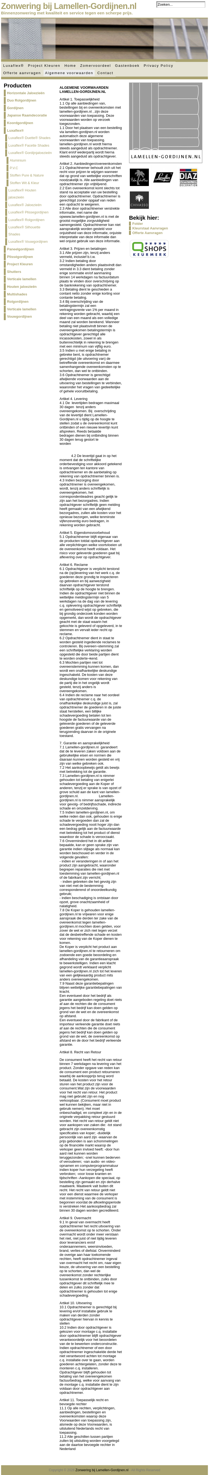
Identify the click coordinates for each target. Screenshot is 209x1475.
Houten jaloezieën (22, 287)
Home (70, 66)
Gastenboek (127, 66)
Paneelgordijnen (20, 249)
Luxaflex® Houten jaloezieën (22, 193)
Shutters (14, 272)
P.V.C (14, 168)
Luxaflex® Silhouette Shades (24, 230)
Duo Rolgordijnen (21, 100)
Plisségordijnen (20, 257)
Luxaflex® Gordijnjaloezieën (30, 153)
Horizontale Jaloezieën (26, 93)
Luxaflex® (13, 66)
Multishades (17, 294)
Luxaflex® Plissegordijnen (28, 212)
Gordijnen (15, 108)
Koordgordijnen (20, 123)
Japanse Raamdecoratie (27, 115)
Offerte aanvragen (22, 73)
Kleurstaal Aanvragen (150, 228)
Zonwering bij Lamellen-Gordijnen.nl (68, 6)
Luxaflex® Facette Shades (28, 145)
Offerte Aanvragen (147, 233)
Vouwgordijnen (19, 316)
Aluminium (18, 160)
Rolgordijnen (18, 302)
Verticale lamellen (21, 279)
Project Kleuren (44, 66)
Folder (137, 224)
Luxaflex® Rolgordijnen (26, 220)
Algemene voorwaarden (69, 73)
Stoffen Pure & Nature (27, 175)
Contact (105, 73)
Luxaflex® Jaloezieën (25, 205)
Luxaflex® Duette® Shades (29, 138)
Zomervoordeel (95, 66)
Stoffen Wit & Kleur (24, 183)
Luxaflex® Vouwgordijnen (28, 241)
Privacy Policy (158, 66)
